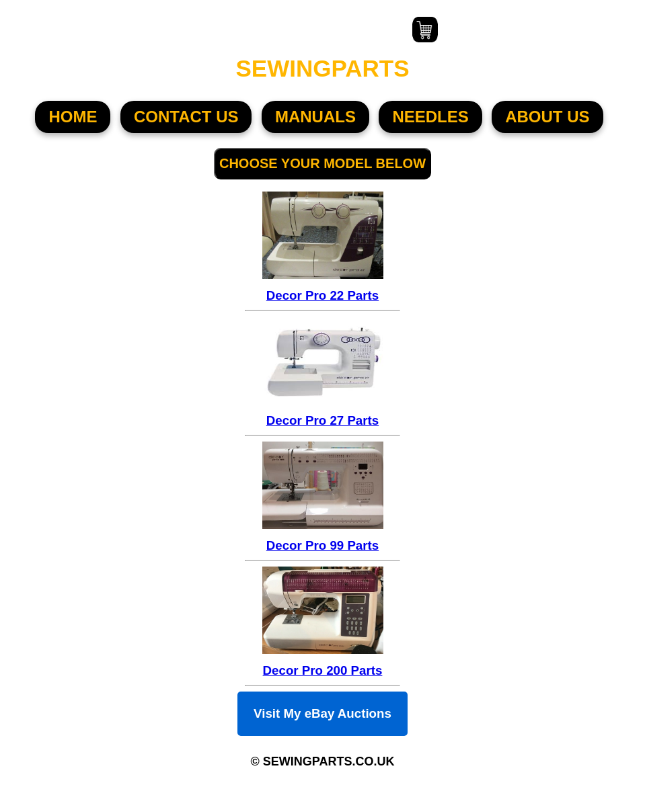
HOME (72, 117)
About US (547, 117)
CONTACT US (186, 117)
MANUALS (315, 117)
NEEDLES (430, 117)
